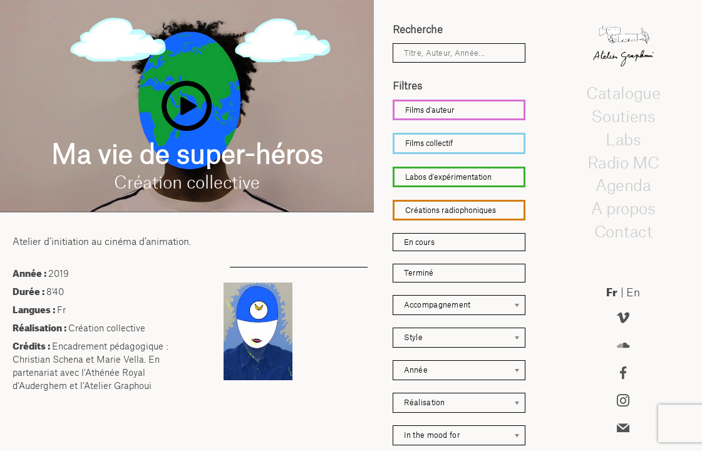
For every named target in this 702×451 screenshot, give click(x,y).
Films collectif (429, 143)
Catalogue (623, 93)
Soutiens (623, 116)
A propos (623, 208)
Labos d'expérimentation (448, 177)
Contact (623, 231)
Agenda (623, 185)
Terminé (418, 272)
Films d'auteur (430, 110)
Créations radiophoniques (450, 210)
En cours (419, 242)
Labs (623, 139)
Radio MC (623, 162)
